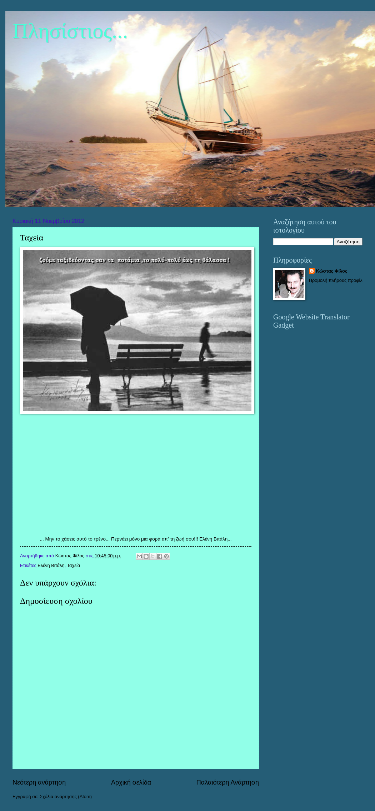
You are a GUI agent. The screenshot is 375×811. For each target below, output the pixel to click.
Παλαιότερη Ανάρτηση (227, 782)
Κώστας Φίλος (332, 271)
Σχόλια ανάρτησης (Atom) (66, 796)
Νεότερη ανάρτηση (39, 782)
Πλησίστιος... (70, 31)
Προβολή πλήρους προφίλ (335, 280)
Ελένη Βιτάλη (51, 565)
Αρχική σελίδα (131, 782)
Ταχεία (73, 565)
